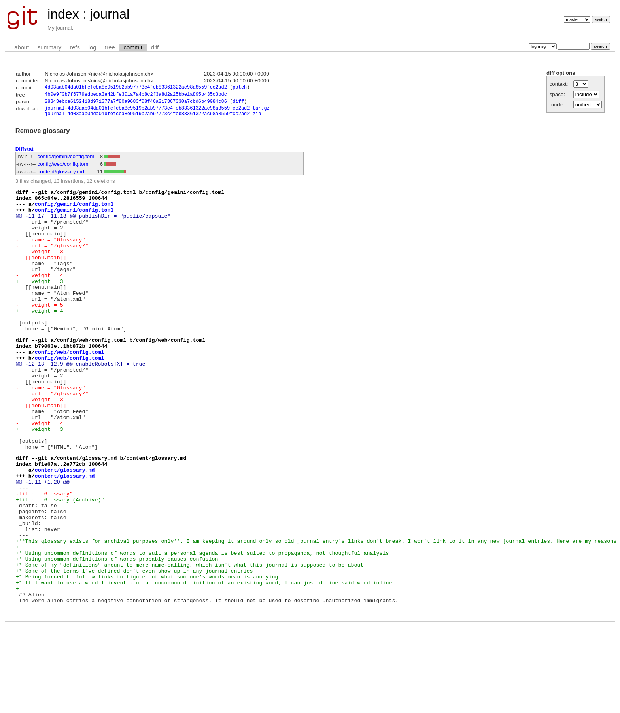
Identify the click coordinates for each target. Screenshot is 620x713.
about (21, 47)
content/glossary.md (61, 176)
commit (133, 47)
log (92, 47)
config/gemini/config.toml (67, 161)
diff (155, 47)
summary (49, 47)
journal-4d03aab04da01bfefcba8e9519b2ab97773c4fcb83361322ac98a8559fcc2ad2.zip (153, 117)
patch (239, 88)
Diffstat (24, 153)
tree (110, 47)
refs (74, 47)
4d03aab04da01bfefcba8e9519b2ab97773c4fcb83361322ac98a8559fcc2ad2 (136, 88)
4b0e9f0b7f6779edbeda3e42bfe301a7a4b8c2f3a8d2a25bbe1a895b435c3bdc (136, 95)
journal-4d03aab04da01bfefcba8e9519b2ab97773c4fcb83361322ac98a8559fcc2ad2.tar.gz (157, 111)
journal (109, 14)
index (63, 14)
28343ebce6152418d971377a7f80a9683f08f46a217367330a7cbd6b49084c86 (136, 103)
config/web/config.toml (64, 168)
